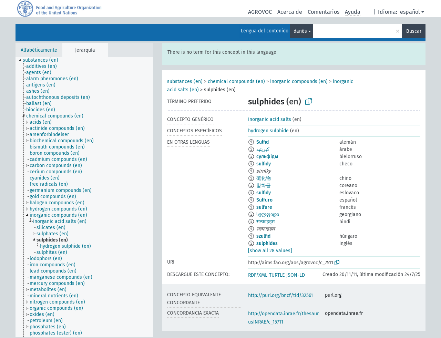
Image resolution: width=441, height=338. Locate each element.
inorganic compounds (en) (299, 81)
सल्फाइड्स (265, 222)
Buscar (413, 31)
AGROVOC (260, 12)
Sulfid (262, 142)
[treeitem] (43, 60)
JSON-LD (295, 275)
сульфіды (267, 157)
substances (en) (185, 81)
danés (300, 31)
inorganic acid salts (269, 119)
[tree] (84, 197)
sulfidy (263, 164)
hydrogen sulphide (268, 131)
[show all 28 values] (270, 251)
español (410, 12)
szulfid (263, 236)
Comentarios (323, 12)
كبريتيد (262, 149)
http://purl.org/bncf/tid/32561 (280, 295)
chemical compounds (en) (236, 81)
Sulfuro (264, 200)
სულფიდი (267, 214)
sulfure (264, 207)
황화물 (263, 185)
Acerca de (289, 12)
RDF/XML (257, 275)
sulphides (267, 243)
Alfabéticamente (39, 50)
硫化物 (263, 178)
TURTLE (277, 275)
